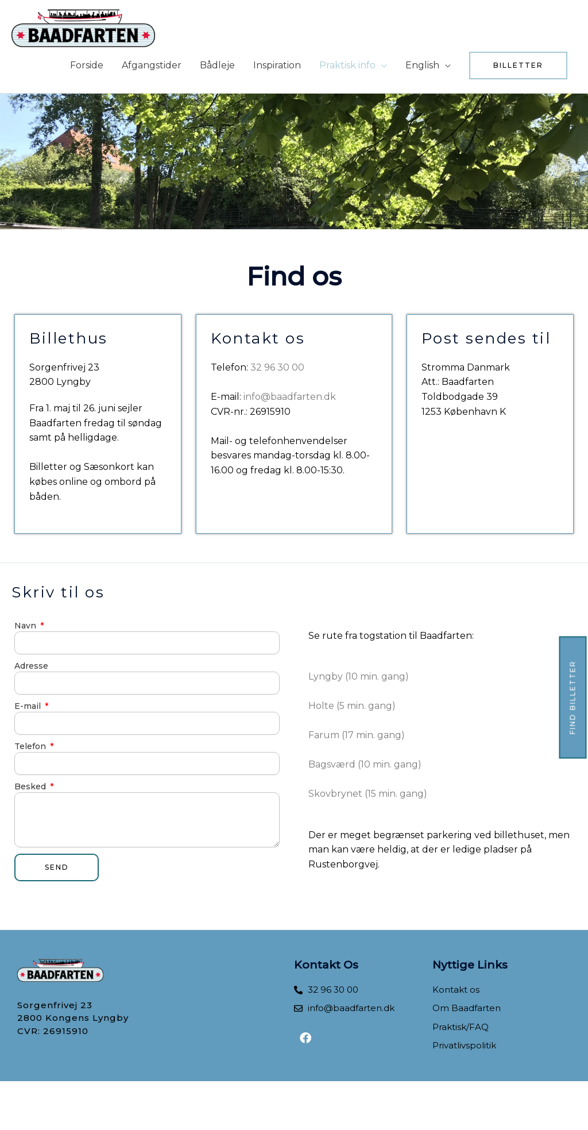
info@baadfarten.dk (288, 396)
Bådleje (217, 65)
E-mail (28, 706)
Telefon (31, 746)
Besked (31, 786)
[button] (518, 65)
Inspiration (277, 65)
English (422, 65)
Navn (26, 625)
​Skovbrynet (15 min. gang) (367, 793)
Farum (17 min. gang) (356, 735)
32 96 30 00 (277, 367)
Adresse (31, 666)
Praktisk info (347, 65)
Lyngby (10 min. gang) (358, 676)
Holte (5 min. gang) (352, 705)
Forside (86, 65)
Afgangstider (151, 65)
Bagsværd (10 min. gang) (364, 764)
